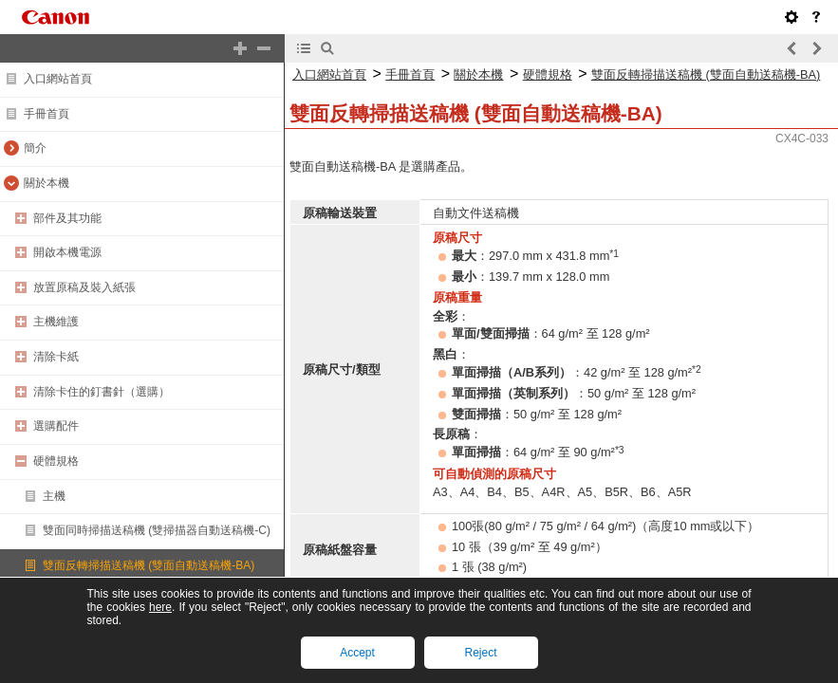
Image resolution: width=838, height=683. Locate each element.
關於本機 (46, 183)
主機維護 (56, 321)
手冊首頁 (46, 113)
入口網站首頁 (58, 78)
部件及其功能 (67, 218)
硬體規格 (56, 461)
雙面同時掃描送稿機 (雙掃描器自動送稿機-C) (156, 530)
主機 (54, 496)
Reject (480, 652)
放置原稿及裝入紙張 (84, 287)
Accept (357, 652)
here (160, 607)
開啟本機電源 (67, 252)
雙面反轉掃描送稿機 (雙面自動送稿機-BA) (148, 565)
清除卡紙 (56, 356)
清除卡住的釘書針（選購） (101, 391)
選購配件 (56, 426)
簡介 (35, 148)
